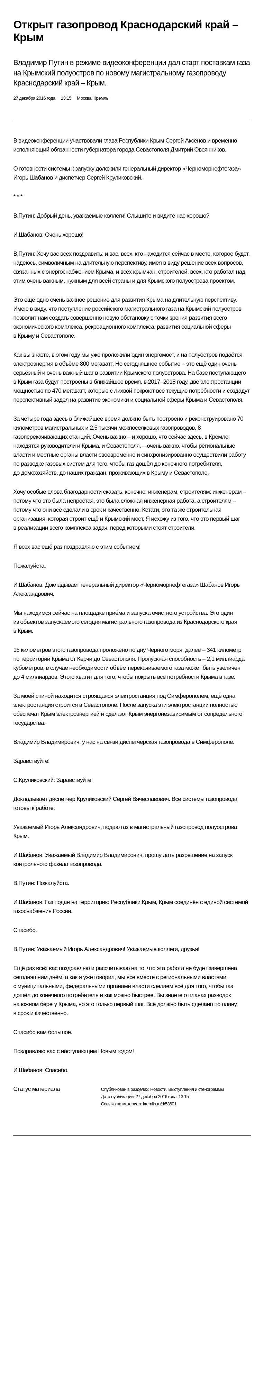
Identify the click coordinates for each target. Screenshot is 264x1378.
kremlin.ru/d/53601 (159, 1103)
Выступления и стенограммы (196, 1089)
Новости (158, 1089)
